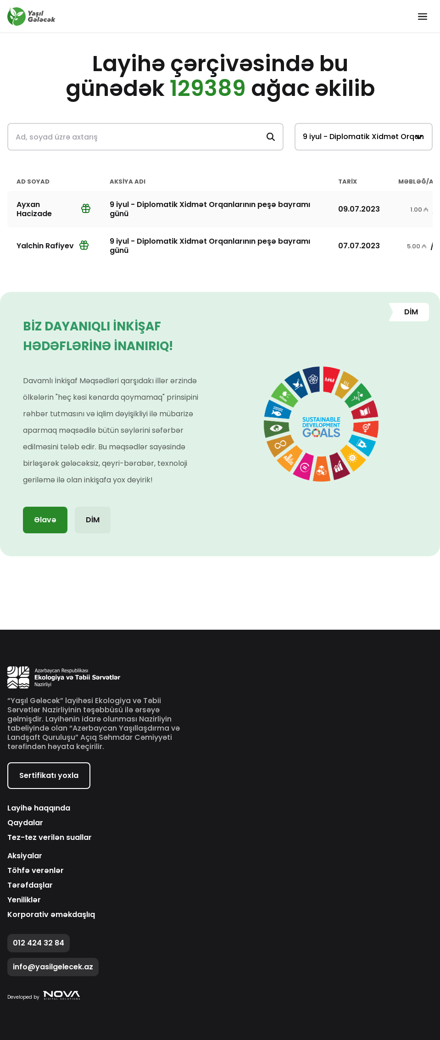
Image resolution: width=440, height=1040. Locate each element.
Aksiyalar (24, 856)
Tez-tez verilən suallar (49, 837)
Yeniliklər (24, 900)
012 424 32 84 (38, 943)
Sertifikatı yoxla (48, 775)
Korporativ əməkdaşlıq (51, 914)
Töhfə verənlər (35, 870)
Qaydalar (25, 823)
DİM (93, 519)
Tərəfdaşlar (30, 885)
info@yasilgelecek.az (53, 967)
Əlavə (45, 519)
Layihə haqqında (38, 808)
